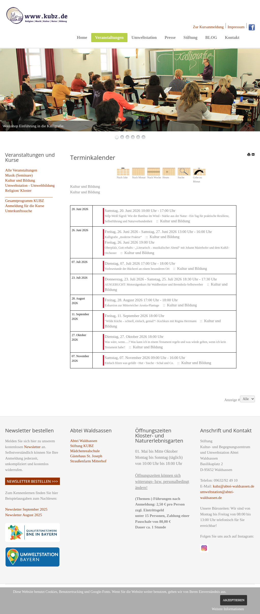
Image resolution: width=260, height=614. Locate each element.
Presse (170, 37)
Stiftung (190, 37)
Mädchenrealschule (85, 451)
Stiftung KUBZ (82, 446)
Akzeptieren (233, 600)
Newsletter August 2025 (23, 515)
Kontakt (232, 37)
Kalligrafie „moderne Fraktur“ (123, 237)
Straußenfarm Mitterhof (88, 461)
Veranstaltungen (109, 37)
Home (82, 37)
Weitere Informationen (228, 609)
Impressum (236, 27)
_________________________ (29, 196)
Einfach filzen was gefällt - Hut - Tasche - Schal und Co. (140, 363)
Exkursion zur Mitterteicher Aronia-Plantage (132, 305)
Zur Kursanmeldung (208, 27)
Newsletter (32, 447)
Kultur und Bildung (20, 180)
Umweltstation (144, 37)
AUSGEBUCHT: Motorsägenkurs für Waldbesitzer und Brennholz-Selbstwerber (154, 284)
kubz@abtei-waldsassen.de (233, 486)
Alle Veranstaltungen (21, 170)
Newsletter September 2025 (26, 509)
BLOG (211, 37)
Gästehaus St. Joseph (86, 456)
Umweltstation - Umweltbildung (30, 185)
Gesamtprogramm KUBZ (24, 201)
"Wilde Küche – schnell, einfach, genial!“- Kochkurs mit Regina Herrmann (151, 321)
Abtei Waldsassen (83, 441)
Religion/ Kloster (18, 190)
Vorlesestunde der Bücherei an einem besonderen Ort (137, 269)
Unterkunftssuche (18, 211)
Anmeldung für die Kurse (24, 206)
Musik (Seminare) (19, 175)
